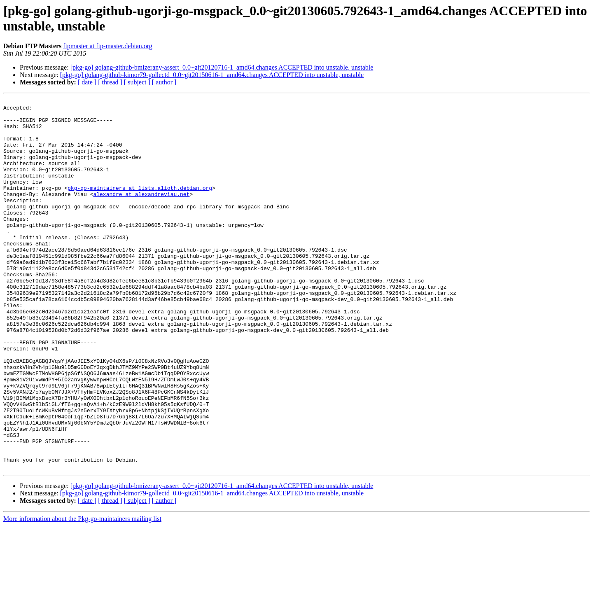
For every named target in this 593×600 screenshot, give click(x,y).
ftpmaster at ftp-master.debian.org (107, 45)
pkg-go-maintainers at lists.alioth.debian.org (140, 206)
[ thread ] (110, 82)
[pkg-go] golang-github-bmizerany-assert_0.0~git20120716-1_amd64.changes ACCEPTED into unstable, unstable (222, 67)
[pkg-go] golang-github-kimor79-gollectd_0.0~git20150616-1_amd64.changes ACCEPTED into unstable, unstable (212, 74)
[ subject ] (137, 82)
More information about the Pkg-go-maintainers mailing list (82, 592)
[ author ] (164, 82)
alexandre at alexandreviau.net (141, 213)
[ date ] (87, 82)
